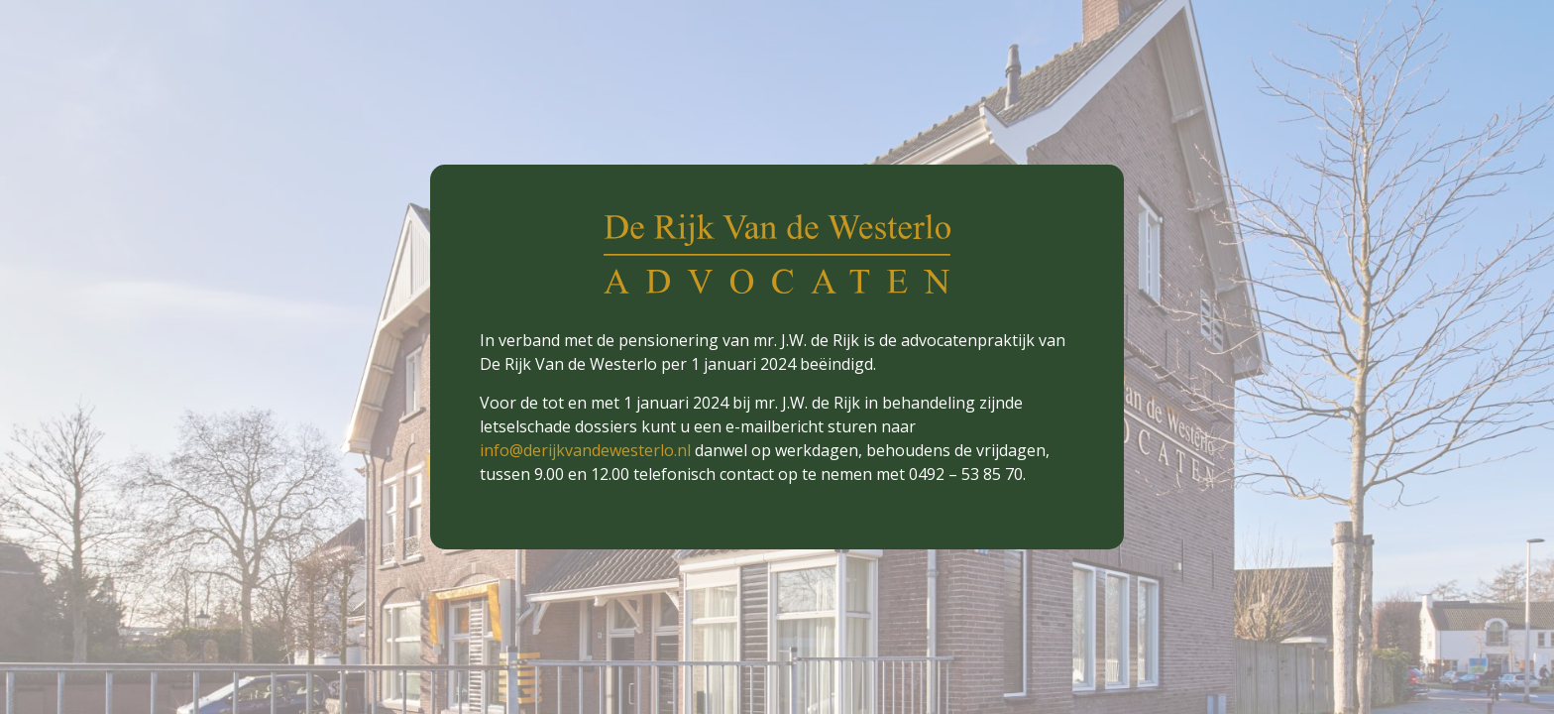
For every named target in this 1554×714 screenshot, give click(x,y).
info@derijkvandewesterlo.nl (585, 450)
